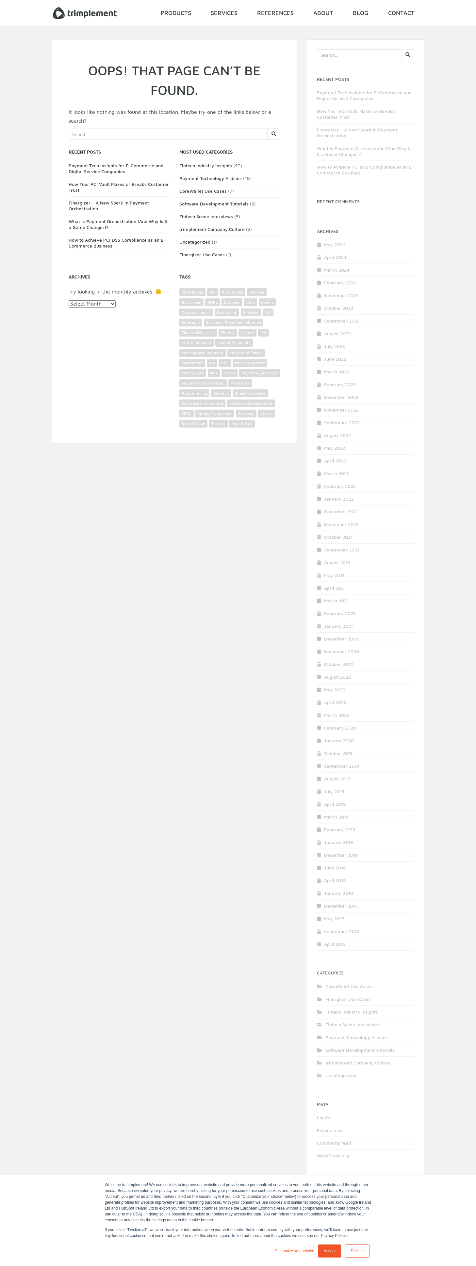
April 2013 (335, 944)
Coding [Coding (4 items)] (267, 302)
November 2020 (341, 651)
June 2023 (335, 359)
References (275, 12)
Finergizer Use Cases (202, 254)
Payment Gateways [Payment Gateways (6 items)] (259, 372)
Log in (323, 1117)
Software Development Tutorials (214, 203)
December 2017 (341, 906)
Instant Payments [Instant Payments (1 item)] (234, 342)
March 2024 (336, 270)
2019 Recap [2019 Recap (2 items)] (192, 292)
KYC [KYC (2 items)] (225, 362)
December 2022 (341, 397)
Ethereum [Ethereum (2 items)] (191, 322)
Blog (361, 12)
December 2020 (341, 638)
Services (224, 12)
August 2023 (337, 333)
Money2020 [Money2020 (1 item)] (193, 372)
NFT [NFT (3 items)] (214, 372)
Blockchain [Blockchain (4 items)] (191, 302)
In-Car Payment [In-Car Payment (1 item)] (196, 342)
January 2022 (338, 499)
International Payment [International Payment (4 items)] (202, 352)
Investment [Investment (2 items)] (192, 362)
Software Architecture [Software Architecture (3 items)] (202, 403)
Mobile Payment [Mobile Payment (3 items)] (250, 362)
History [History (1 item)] (247, 332)
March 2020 (337, 715)
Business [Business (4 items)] (232, 302)
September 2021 (341, 549)
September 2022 (342, 422)
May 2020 (334, 689)
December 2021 (341, 511)
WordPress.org (333, 1155)
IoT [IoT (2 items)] (212, 362)
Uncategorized (194, 242)
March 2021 (336, 600)
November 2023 (341, 295)
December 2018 (341, 855)
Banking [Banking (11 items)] (256, 292)
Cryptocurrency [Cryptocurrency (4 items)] (196, 312)
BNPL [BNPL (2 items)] (212, 302)
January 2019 (338, 842)
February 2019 (339, 829)
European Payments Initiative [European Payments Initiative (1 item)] (233, 322)
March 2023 (336, 371)
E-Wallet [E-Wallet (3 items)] (251, 312)
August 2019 (337, 778)
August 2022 (337, 435)
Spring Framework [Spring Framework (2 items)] (215, 413)
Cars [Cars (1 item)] (250, 302)
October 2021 (338, 537)
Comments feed (334, 1143)
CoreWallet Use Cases (203, 191)
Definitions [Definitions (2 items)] (227, 312)
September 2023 (342, 321)
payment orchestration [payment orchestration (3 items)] (203, 383)
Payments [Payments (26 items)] (240, 383)
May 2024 (334, 244)
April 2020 (335, 702)
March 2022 (336, 473)
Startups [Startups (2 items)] (246, 413)
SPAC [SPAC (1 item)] (186, 413)
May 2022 (334, 448)
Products (176, 12)
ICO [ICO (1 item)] (263, 332)
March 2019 (336, 817)
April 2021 (335, 588)
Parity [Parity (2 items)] (229, 372)
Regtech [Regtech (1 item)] (221, 393)
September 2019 (341, 766)
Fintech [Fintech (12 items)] (228, 332)
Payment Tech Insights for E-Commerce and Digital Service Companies (116, 168)
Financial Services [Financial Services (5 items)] (198, 332)
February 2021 (339, 613)
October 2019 (338, 753)
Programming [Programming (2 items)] (194, 393)
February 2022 (340, 486)
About (323, 12)
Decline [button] (357, 1251)
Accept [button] (330, 1251)
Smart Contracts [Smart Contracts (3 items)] (250, 393)
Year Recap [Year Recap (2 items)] (242, 423)
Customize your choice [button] (294, 1251)
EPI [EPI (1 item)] (268, 312)
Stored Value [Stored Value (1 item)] (193, 423)
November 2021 (341, 524)
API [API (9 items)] (212, 292)
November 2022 (341, 410)
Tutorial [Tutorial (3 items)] (218, 423)
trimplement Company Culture (212, 229)
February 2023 (340, 384)
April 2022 (335, 460)
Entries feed (330, 1130)
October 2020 (338, 664)
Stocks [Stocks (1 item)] (266, 413)
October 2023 (338, 308)
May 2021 (334, 575)
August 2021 (337, 562)
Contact (401, 12)
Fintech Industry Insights (205, 165)
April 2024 (335, 257)
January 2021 (338, 626)
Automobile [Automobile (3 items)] (232, 292)
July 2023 (334, 346)
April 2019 (335, 804)
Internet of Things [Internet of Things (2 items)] (246, 352)
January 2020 (339, 740)
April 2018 (335, 880)
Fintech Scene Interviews (206, 216)
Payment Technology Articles (210, 178)
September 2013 (341, 931)
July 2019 (334, 791)
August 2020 (337, 677)
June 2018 (335, 867)
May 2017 (334, 918)
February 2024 (340, 282)
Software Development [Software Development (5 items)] (250, 403)
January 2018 (338, 893)
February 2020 (340, 728)
